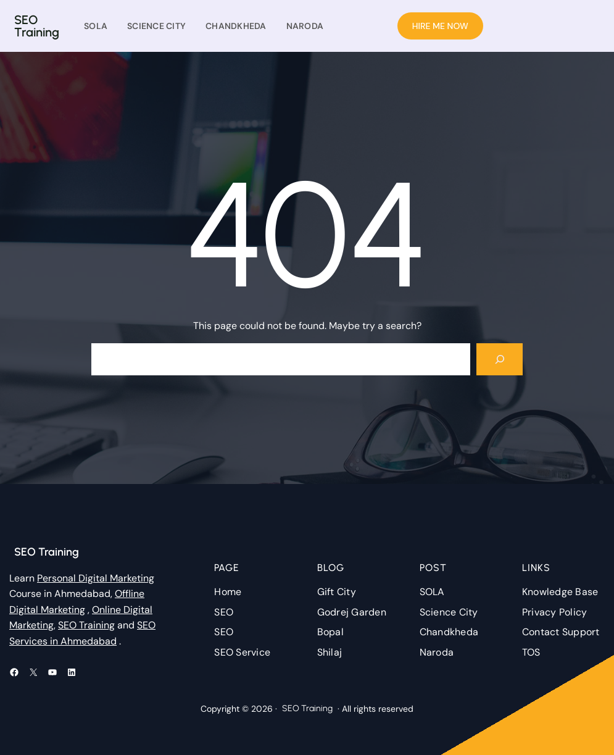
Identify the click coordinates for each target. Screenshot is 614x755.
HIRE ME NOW (440, 25)
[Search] (499, 359)
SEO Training (36, 26)
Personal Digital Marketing (95, 578)
